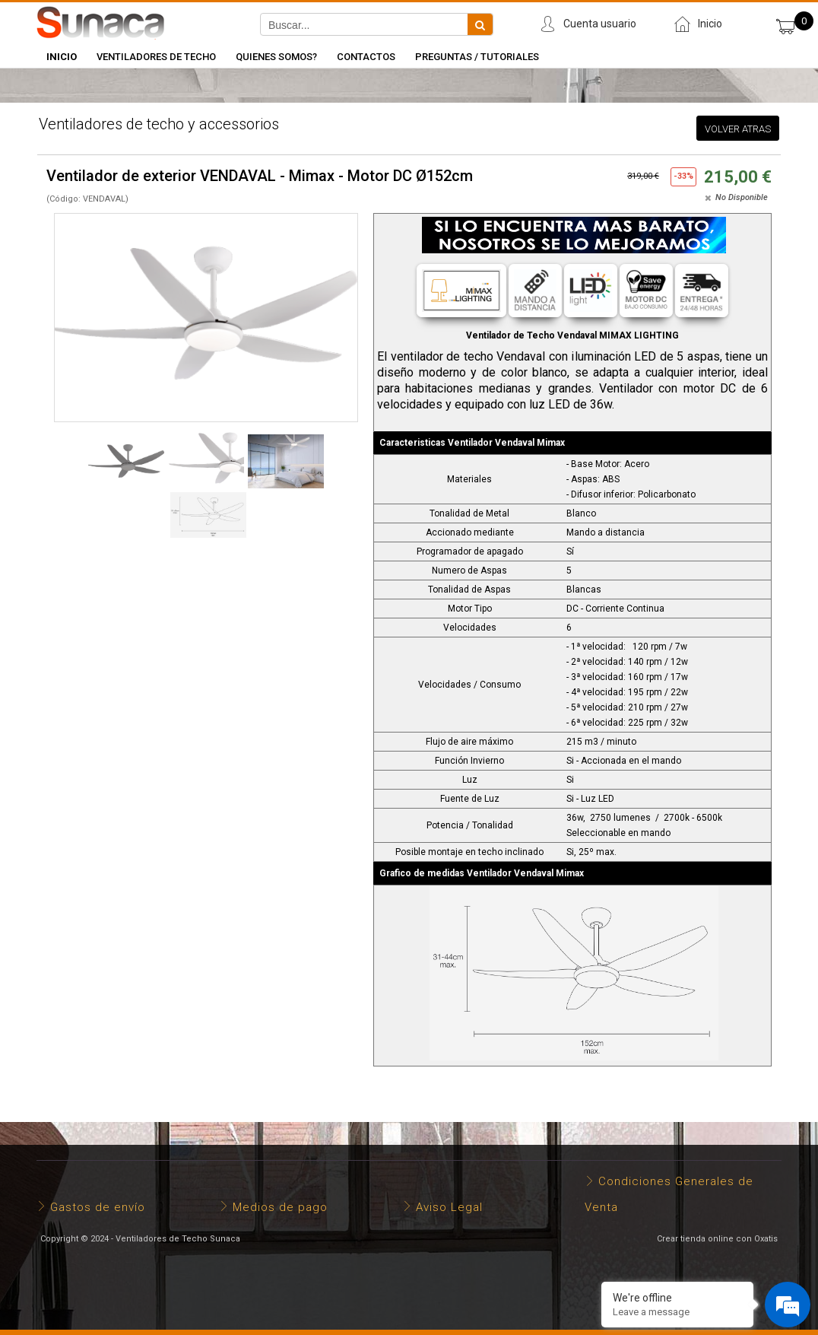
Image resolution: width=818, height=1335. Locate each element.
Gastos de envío (97, 1207)
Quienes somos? (276, 56)
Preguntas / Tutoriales (477, 56)
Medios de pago (280, 1207)
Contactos (366, 56)
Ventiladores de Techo (156, 56)
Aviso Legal (449, 1207)
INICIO (61, 56)
